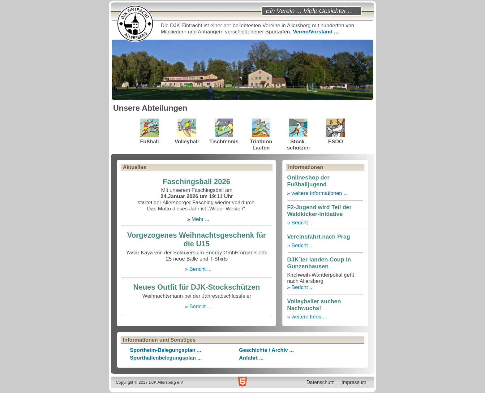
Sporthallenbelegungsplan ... (166, 358)
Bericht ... (200, 269)
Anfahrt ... (251, 358)
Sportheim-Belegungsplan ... (165, 350)
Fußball (149, 132)
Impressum (353, 382)
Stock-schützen (298, 135)
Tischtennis (223, 132)
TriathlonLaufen (261, 135)
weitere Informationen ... (319, 193)
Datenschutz (320, 382)
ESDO (335, 132)
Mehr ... (200, 219)
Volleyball (186, 132)
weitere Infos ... (309, 317)
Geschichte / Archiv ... (266, 350)
